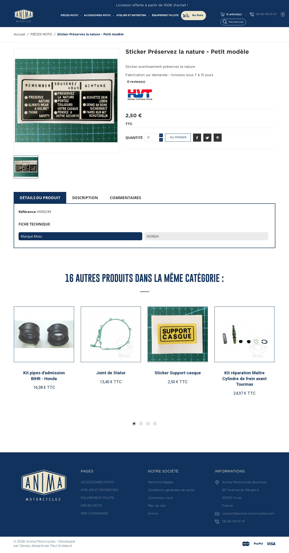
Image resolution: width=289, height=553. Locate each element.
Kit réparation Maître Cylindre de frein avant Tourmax (244, 378)
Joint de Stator (110, 372)
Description (85, 197)
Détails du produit (40, 197)
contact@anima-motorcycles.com (248, 513)
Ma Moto (197, 15)
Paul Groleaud (61, 545)
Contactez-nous (160, 498)
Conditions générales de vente (171, 490)
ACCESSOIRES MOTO (97, 15)
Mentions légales (160, 482)
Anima (153, 513)
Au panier (178, 137)
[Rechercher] (235, 21)
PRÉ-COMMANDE (94, 513)
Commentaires (125, 197)
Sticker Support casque (178, 372)
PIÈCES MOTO (69, 15)
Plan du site (157, 505)
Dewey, (25, 545)
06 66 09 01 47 (263, 14)
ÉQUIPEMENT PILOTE (165, 15)
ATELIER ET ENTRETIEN (131, 15)
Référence (27, 211)
